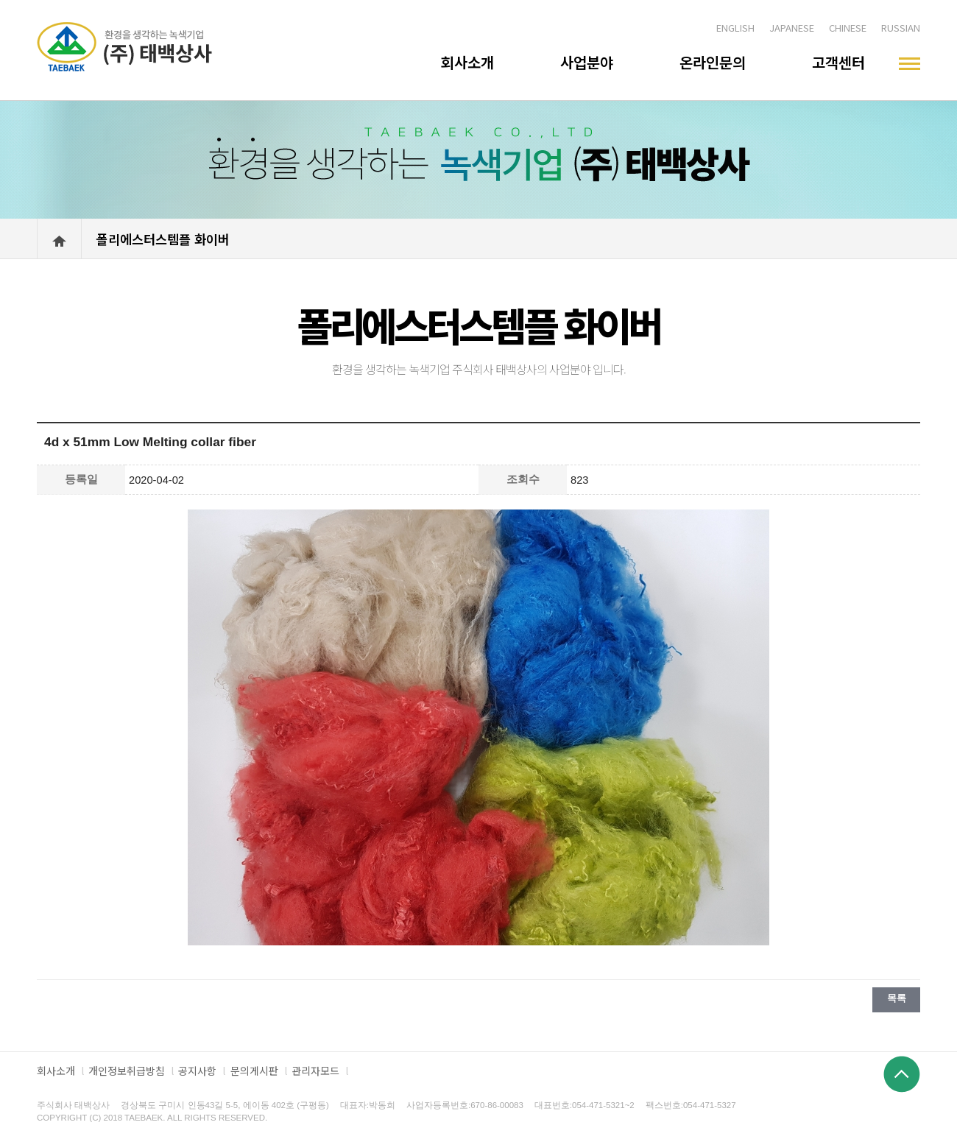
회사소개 (467, 62)
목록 (896, 998)
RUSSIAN (900, 28)
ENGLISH (735, 28)
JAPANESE (791, 28)
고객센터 (838, 62)
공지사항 (197, 1070)
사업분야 (586, 62)
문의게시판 (254, 1070)
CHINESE (847, 28)
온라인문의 (712, 62)
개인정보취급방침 (126, 1070)
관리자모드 (315, 1070)
